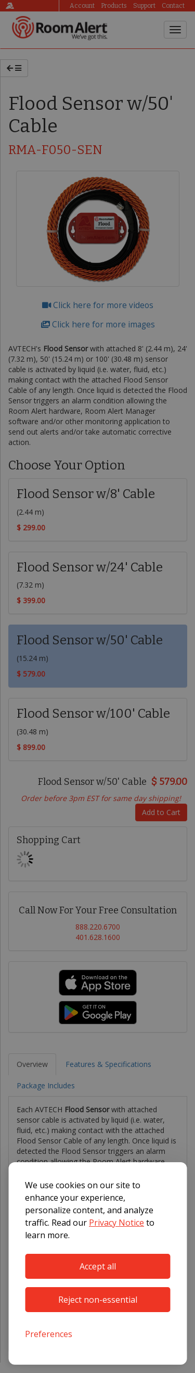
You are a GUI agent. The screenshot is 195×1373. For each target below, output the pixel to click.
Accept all (98, 1266)
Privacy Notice (116, 1222)
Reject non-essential (97, 1299)
